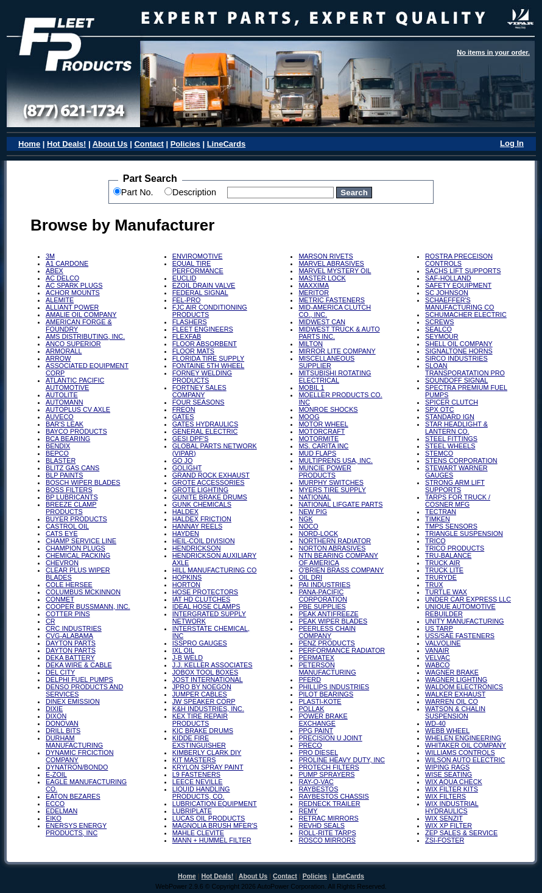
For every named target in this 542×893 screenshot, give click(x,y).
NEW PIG (312, 511)
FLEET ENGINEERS (202, 329)
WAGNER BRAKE (452, 672)
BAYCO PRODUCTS (76, 431)
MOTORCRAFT (321, 431)
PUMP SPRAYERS (326, 774)
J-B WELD (187, 657)
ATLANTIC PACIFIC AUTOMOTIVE (75, 384)
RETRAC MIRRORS (328, 818)
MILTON (310, 343)
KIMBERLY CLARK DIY (207, 752)
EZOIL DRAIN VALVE (204, 285)
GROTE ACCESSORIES (208, 482)
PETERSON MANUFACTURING (327, 668)
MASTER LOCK (321, 278)
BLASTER (61, 460)
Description (194, 192)
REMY (307, 811)
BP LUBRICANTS (72, 497)
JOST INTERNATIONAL (207, 679)
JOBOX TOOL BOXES (205, 672)
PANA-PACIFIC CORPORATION (322, 595)
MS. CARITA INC (323, 446)
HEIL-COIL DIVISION (203, 540)
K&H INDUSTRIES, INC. (208, 708)
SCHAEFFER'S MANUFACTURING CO (459, 303)
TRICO (435, 540)
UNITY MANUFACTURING (464, 621)
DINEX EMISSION (73, 701)
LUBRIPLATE (192, 811)
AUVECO (60, 416)
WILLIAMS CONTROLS (460, 752)
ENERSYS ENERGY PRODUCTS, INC (76, 829)
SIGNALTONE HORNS (459, 351)
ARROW (58, 358)
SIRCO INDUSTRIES (456, 358)
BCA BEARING (68, 438)
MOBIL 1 (311, 387)
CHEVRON (62, 562)
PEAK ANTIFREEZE (328, 613)
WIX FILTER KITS (451, 789)
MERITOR (313, 292)
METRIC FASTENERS (331, 300)
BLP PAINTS (64, 475)
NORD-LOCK (318, 533)
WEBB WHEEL (447, 730)
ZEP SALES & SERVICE (461, 832)
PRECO (310, 745)
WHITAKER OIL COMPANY (465, 745)
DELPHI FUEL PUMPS (79, 679)
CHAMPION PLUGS (75, 548)
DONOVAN (62, 723)
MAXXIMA (313, 285)
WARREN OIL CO (451, 701)
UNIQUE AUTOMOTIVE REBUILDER (460, 610)
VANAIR (437, 650)
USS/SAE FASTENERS (459, 635)
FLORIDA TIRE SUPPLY (208, 358)
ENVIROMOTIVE (197, 256)
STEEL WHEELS (450, 446)
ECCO (55, 803)
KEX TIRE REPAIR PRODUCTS (200, 719)
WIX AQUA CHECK (453, 781)
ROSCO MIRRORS (327, 840)
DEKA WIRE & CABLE (79, 665)
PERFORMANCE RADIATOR (341, 650)
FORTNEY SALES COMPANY (199, 391)
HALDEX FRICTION (201, 519)
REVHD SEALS (321, 825)
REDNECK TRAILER (329, 803)
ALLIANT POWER (72, 307)
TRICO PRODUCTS (454, 548)
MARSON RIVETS (325, 256)
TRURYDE (441, 577)
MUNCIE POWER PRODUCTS (324, 471)
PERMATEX (316, 657)
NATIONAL (314, 497)
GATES (183, 416)
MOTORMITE (318, 438)
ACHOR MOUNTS (73, 292)
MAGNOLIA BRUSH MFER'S (215, 825)
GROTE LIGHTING (200, 489)
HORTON (186, 584)
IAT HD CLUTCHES (201, 599)
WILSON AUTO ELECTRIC (465, 759)
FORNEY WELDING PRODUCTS (202, 376)
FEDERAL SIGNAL (200, 292)
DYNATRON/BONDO (77, 767)
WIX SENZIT (444, 818)
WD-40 (435, 723)
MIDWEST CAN (321, 321)
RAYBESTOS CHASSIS (333, 796)
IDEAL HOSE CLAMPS (206, 606)
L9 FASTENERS (196, 774)
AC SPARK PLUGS (74, 285)
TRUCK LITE (444, 570)
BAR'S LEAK (64, 424)
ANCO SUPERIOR (73, 343)
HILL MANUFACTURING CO (214, 570)
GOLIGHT (187, 467)
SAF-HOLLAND (448, 278)
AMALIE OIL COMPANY (81, 314)
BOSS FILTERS (69, 489)
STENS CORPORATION (461, 460)
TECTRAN (440, 511)
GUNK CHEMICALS (201, 504)
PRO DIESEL (318, 752)
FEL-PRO (186, 300)
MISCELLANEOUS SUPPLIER (326, 362)
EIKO (54, 818)
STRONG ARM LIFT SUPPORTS (455, 486)
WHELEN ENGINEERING (463, 738)
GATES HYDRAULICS (205, 424)
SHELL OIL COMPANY (459, 343)
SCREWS (439, 321)
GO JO (182, 460)
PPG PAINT (315, 730)
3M (50, 256)
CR (50, 621)
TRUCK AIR (442, 562)
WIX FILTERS (445, 796)
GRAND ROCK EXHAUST (211, 475)
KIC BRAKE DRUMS (202, 730)
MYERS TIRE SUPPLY (332, 489)
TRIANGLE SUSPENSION (464, 533)
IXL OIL (183, 650)
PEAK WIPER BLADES (332, 621)
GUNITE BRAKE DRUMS (209, 497)
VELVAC (437, 657)
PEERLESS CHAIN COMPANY (327, 632)
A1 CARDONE (67, 263)
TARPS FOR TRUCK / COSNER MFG (457, 500)
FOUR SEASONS (198, 402)
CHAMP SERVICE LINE (81, 540)
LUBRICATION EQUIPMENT (214, 803)
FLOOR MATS (193, 351)
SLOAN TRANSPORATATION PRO (465, 369)
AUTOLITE (62, 394)
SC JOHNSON (446, 292)
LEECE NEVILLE (197, 781)
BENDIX (58, 446)
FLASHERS (189, 321)
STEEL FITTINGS (451, 438)
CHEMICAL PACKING (78, 555)
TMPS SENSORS (451, 526)
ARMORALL (64, 351)
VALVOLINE (442, 643)
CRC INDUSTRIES (74, 628)
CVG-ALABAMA (69, 635)
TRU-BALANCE (448, 555)
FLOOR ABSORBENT (204, 343)
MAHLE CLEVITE (198, 832)
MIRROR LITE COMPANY (336, 351)
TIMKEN (437, 519)
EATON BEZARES (73, 796)
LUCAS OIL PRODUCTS (208, 818)
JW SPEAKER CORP (204, 701)
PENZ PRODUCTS (326, 643)
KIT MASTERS (194, 759)
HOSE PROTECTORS (205, 592)
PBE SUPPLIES (321, 606)
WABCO (437, 665)
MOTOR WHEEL (323, 424)
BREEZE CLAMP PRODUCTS (71, 508)
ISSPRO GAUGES (199, 643)
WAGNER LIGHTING (456, 679)
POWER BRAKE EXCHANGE (322, 719)
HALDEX (185, 511)
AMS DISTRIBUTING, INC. (85, 336)
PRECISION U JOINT (330, 738)
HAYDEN (185, 533)
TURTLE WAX (446, 592)
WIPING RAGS (447, 767)
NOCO (308, 526)
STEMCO (439, 453)
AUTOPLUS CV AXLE (78, 409)
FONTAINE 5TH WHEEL (208, 365)
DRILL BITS (63, 730)
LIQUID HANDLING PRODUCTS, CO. (201, 792)
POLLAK (311, 708)
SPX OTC (439, 409)
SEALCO (438, 329)
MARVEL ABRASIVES (331, 263)
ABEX (54, 270)
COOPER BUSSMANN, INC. (88, 606)
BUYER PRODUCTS (76, 519)
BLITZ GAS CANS (72, 467)
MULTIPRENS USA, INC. (335, 460)
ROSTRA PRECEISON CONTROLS (459, 259)
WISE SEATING (448, 774)
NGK (305, 519)
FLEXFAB (186, 336)
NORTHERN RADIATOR (334, 540)
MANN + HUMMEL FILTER (212, 840)
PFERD (309, 679)
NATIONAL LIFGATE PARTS (340, 504)
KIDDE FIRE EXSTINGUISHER (199, 741)
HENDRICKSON (196, 548)
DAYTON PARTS (71, 643)
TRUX (434, 584)
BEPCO (57, 453)
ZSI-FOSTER (444, 840)
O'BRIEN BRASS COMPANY (341, 570)
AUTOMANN (64, 402)
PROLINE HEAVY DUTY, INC (341, 759)
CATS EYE (62, 533)
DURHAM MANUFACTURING (74, 741)
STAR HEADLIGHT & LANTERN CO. (456, 427)
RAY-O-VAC (315, 781)
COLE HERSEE (69, 584)
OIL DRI (310, 577)
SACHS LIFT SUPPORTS (463, 270)
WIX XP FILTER (448, 825)
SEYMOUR (442, 336)
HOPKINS (187, 577)
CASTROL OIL (67, 526)
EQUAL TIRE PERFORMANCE (197, 267)
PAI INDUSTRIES (324, 584)
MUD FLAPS (317, 453)
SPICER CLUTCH (451, 402)
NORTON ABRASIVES (331, 548)
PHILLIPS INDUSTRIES (333, 686)
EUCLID (184, 278)
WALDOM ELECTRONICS (464, 686)
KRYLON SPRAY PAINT (208, 767)
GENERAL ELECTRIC (205, 431)
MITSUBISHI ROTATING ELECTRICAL (334, 376)
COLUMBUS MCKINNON (83, 592)
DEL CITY (60, 672)
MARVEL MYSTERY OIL (334, 270)
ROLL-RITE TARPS (327, 832)
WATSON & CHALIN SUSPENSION (455, 712)
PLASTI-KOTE (319, 701)
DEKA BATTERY (70, 657)
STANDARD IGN (449, 416)
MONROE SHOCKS (327, 409)
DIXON (56, 716)
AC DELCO (62, 278)
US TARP (439, 628)
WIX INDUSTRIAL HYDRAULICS (452, 807)
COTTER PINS (68, 613)
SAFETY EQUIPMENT (458, 285)
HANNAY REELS (197, 526)
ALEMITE (60, 300)
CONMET (60, 599)
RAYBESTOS (318, 789)
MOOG (308, 416)
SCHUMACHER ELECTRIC (466, 314)
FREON (183, 409)
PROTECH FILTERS (328, 767)
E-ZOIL (56, 774)
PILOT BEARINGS (325, 694)
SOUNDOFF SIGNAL (456, 380)
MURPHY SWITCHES (331, 482)
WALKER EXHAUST (455, 694)
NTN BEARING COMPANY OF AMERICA (338, 559)
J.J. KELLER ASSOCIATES (212, 665)
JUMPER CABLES (199, 694)
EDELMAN (61, 811)
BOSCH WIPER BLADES (83, 482)
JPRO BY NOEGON (201, 686)
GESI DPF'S (190, 438)
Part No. (137, 192)
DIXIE (54, 708)
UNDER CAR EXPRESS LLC (468, 599)
